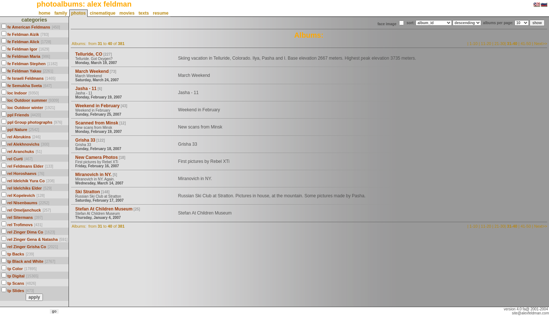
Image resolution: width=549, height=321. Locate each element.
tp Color (15, 268)
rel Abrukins (19, 137)
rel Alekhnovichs (23, 144)
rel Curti (15, 159)
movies (127, 13)
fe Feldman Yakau (24, 71)
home (44, 13)
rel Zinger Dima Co (25, 232)
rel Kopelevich (21, 195)
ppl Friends (18, 115)
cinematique (102, 13)
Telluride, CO (88, 54)
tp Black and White (25, 261)
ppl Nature (17, 129)
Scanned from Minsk (96, 123)
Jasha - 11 (85, 88)
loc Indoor (17, 93)
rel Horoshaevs (21, 173)
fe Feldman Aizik (23, 34)
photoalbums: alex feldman (84, 4)
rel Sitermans (20, 217)
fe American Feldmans (28, 27)
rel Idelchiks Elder (24, 188)
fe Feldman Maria (23, 56)
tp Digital (16, 276)
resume (161, 13)
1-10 (473, 43)
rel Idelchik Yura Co (26, 181)
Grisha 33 (85, 140)
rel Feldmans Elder (25, 166)
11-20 (486, 43)
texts (144, 13)
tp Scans (15, 283)
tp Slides (15, 290)
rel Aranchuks (20, 151)
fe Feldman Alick (23, 42)
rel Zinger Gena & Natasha (32, 239)
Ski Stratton (87, 191)
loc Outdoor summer (27, 100)
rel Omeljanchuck (24, 210)
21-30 (499, 43)
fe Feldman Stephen (26, 63)
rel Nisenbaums (22, 203)
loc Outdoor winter (25, 107)
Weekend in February (97, 105)
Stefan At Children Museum (103, 209)
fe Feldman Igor (22, 49)
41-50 (525, 43)
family (60, 13)
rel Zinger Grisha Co (26, 247)
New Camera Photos (96, 157)
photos (78, 13)
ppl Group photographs (29, 122)
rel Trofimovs (20, 225)
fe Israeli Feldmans (25, 78)
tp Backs (15, 254)
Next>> (540, 43)
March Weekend (91, 71)
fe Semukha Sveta (24, 85)
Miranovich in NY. (93, 174)
